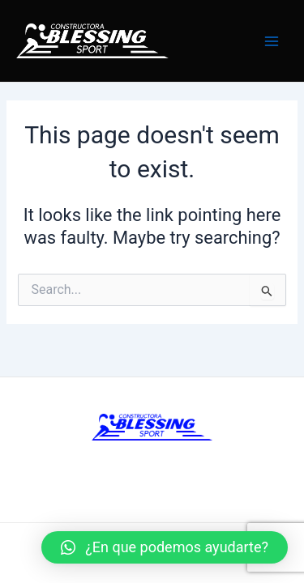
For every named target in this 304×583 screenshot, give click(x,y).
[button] (164, 547)
